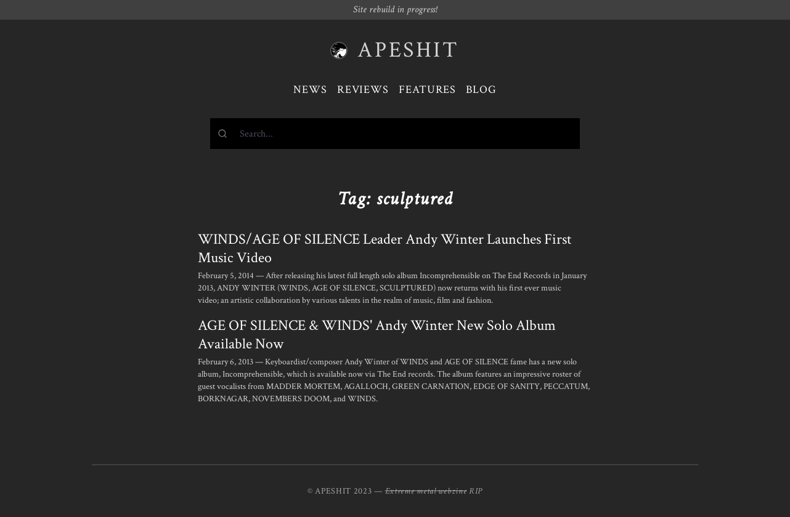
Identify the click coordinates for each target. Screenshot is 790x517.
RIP (476, 491)
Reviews (363, 89)
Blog (481, 89)
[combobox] (395, 133)
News (310, 89)
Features (427, 89)
